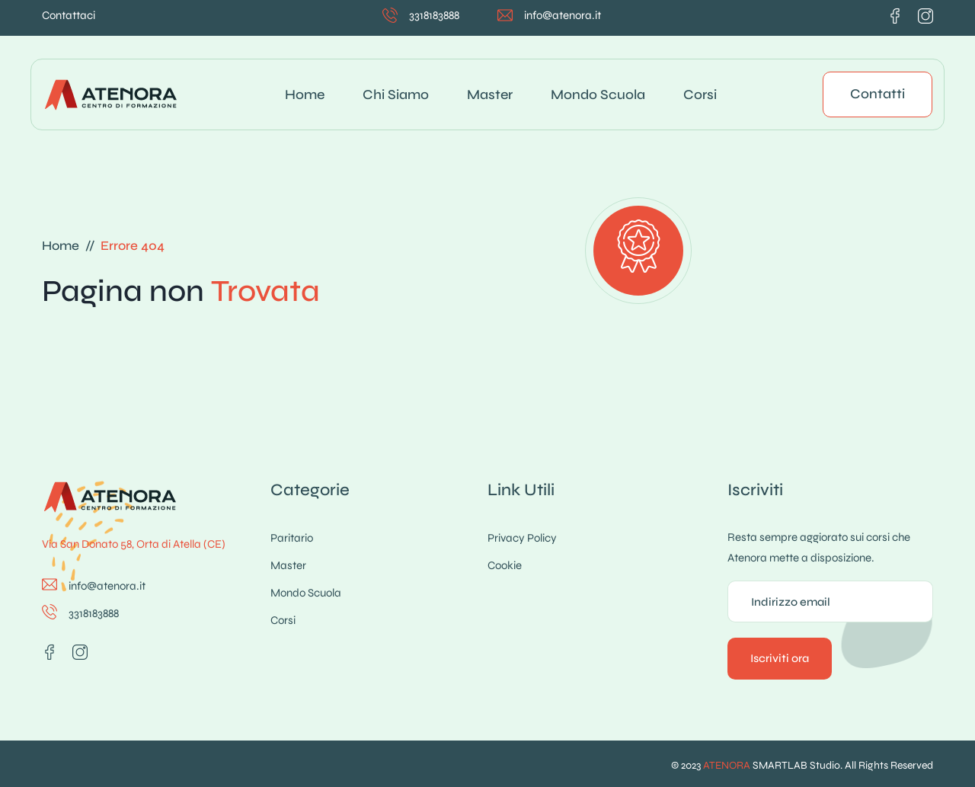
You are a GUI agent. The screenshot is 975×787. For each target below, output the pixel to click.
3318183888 (434, 15)
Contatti (877, 93)
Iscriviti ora (779, 658)
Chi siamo (396, 94)
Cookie (505, 565)
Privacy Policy (522, 538)
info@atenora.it (562, 15)
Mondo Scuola (598, 94)
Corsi (700, 94)
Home (304, 94)
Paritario (291, 538)
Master (490, 94)
